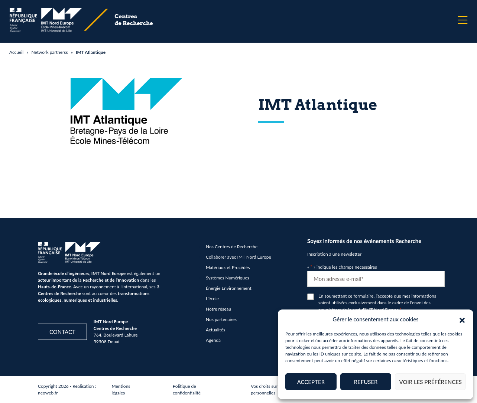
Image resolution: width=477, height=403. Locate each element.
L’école (212, 298)
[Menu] (462, 20)
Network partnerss (49, 52)
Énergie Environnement (229, 288)
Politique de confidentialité (187, 389)
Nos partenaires (221, 319)
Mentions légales (121, 389)
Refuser (366, 382)
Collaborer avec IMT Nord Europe (238, 257)
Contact (62, 331)
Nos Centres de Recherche (231, 246)
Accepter (311, 382)
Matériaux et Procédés (228, 267)
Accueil (16, 52)
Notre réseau (218, 309)
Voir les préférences (430, 382)
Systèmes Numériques (227, 278)
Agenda (213, 340)
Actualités (215, 329)
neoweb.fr (48, 393)
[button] (462, 319)
